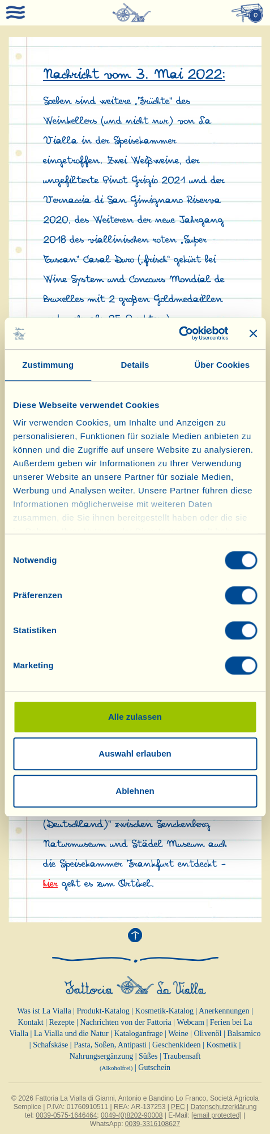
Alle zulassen (135, 716)
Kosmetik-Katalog (164, 1011)
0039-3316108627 (152, 1124)
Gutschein (154, 1067)
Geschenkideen (176, 1045)
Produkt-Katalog (102, 1011)
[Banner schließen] (253, 333)
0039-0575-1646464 (66, 1115)
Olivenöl (208, 1033)
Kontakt (31, 1022)
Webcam (190, 1022)
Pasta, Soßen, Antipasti (110, 1045)
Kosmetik (221, 1045)
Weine (178, 1033)
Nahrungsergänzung (102, 1056)
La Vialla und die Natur (71, 1033)
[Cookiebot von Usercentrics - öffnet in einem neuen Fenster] (178, 333)
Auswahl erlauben (134, 753)
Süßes (148, 1056)
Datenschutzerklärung (224, 1107)
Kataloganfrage (138, 1033)
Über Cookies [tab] (222, 365)
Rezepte (62, 1022)
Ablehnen (134, 791)
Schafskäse (50, 1045)
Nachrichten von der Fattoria (125, 1022)
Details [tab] (135, 365)
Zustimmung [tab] (48, 365)
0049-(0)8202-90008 (131, 1115)
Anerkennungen (224, 1011)
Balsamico (243, 1033)
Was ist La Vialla (44, 1011)
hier (50, 884)
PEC (178, 1107)
